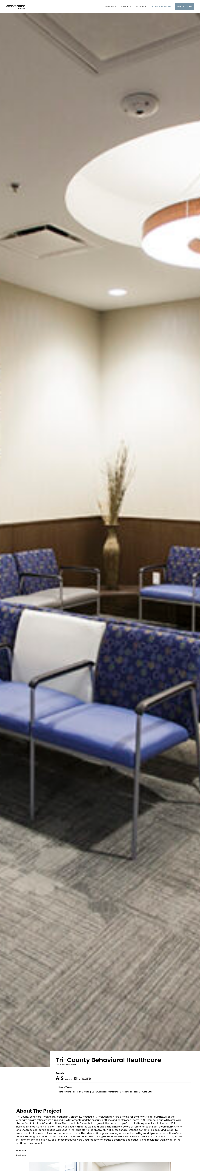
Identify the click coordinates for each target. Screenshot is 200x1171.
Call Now (161, 6)
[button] (111, 6)
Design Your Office (184, 6)
